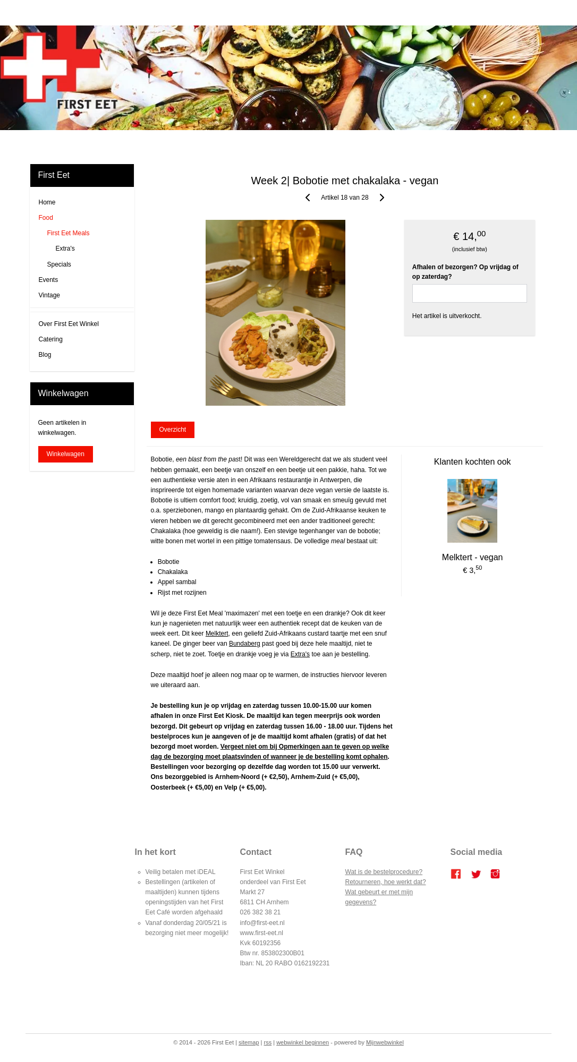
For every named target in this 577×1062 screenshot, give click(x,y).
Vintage (49, 295)
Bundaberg (244, 644)
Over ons (375, 143)
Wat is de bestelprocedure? (384, 872)
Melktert (217, 634)
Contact (407, 143)
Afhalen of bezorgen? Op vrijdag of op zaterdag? (465, 271)
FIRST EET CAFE (230, 143)
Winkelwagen (65, 454)
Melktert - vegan (472, 557)
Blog (190, 143)
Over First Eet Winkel (69, 324)
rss (268, 1042)
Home (167, 143)
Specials (59, 264)
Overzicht (172, 430)
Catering (276, 143)
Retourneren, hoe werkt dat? (385, 882)
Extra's (300, 654)
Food (46, 217)
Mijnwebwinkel (385, 1042)
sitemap (249, 1042)
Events (48, 280)
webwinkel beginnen (302, 1042)
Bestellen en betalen (325, 143)
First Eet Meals (68, 233)
